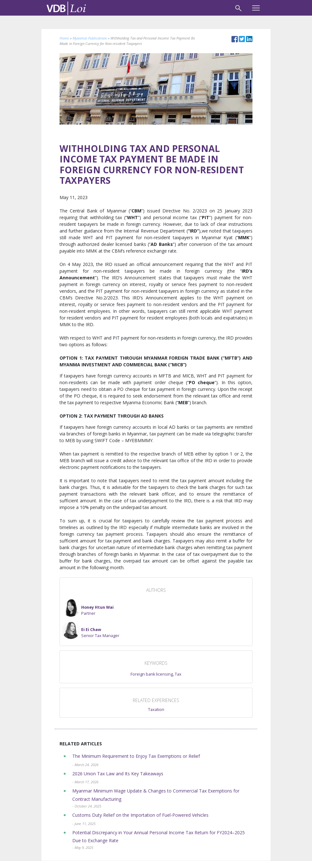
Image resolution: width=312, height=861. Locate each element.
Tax (178, 674)
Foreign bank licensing (152, 674)
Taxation (156, 709)
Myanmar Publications (90, 38)
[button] (88, 608)
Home (64, 38)
